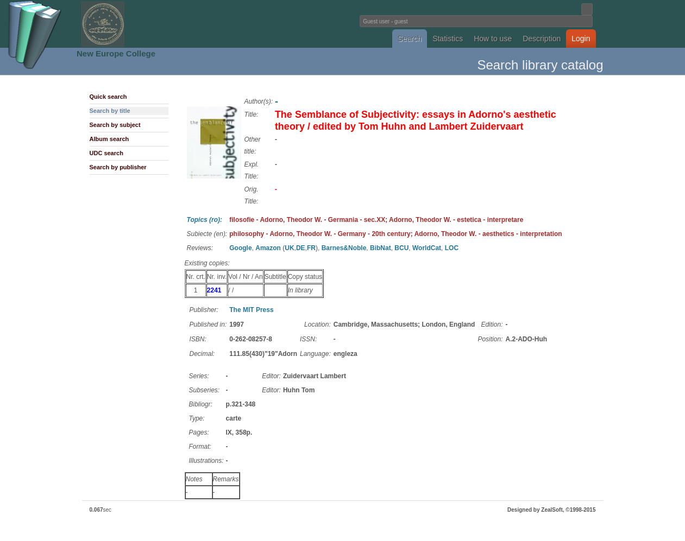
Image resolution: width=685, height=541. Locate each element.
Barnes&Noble (344, 248)
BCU (401, 248)
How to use (493, 38)
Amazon (268, 248)
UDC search (106, 153)
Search (410, 38)
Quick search (108, 96)
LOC (451, 248)
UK (289, 248)
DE (300, 248)
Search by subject (115, 125)
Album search (109, 139)
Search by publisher (118, 167)
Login (580, 38)
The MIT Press (251, 310)
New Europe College (116, 53)
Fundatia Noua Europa (164, 24)
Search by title (110, 110)
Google (240, 248)
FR (311, 248)
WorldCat (426, 248)
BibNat (380, 248)
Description (542, 38)
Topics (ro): (205, 220)
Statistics (447, 38)
